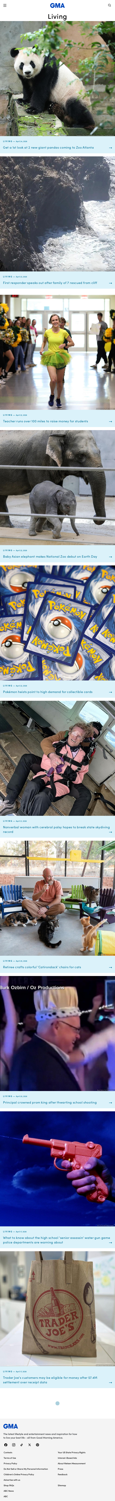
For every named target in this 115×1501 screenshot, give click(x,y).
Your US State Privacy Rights (71, 1452)
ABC (6, 1496)
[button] (4, 5)
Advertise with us (12, 1479)
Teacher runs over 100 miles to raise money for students (45, 421)
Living (8, 141)
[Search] (110, 5)
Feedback (62, 1474)
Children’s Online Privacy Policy (19, 1474)
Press (60, 1468)
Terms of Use (10, 1457)
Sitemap (62, 1485)
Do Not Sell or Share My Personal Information (26, 1468)
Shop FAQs (9, 1485)
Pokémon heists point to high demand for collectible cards (48, 691)
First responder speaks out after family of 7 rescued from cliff (50, 282)
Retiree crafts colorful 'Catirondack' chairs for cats (42, 967)
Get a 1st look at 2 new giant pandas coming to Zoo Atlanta (48, 147)
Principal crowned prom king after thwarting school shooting (50, 1102)
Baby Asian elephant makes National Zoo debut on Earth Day (50, 556)
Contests (8, 1452)
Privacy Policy (10, 1463)
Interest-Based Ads (67, 1457)
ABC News (9, 1490)
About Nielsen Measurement (72, 1463)
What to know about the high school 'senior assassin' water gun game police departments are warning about (56, 1239)
